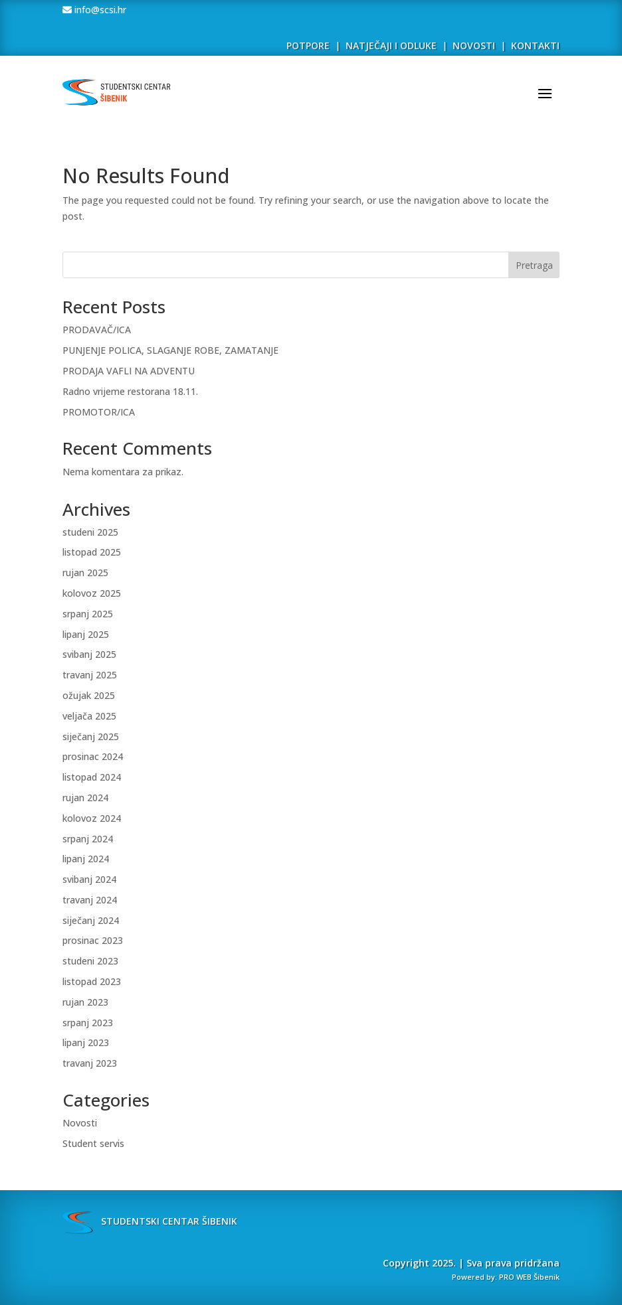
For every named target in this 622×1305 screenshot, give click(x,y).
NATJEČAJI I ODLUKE (391, 45)
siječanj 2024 (90, 920)
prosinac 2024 (92, 756)
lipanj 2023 (85, 1042)
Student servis (93, 1143)
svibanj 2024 (89, 879)
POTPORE (308, 45)
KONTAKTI (535, 45)
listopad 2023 (91, 981)
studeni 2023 (90, 961)
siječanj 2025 (90, 736)
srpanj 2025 (87, 613)
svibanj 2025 (89, 654)
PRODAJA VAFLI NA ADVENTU (128, 370)
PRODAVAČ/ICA (96, 329)
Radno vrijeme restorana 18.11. (130, 391)
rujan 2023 (85, 1002)
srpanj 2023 (87, 1022)
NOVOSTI (475, 45)
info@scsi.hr (99, 9)
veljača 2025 (89, 716)
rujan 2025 (85, 572)
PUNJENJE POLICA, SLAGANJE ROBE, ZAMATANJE (170, 350)
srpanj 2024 (87, 838)
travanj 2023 (89, 1063)
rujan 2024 (85, 797)
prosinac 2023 (92, 940)
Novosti (79, 1122)
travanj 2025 (89, 674)
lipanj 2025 (85, 634)
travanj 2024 (89, 899)
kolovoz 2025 (91, 593)
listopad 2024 (91, 777)
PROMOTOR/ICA (98, 412)
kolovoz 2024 (91, 818)
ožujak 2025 (88, 695)
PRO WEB (515, 1277)
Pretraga (534, 265)
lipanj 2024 (85, 858)
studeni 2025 (90, 532)
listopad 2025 (91, 552)
